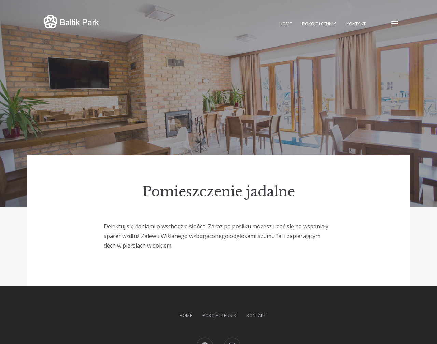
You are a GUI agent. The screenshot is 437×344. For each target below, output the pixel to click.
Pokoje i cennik (319, 24)
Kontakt (356, 24)
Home (285, 24)
